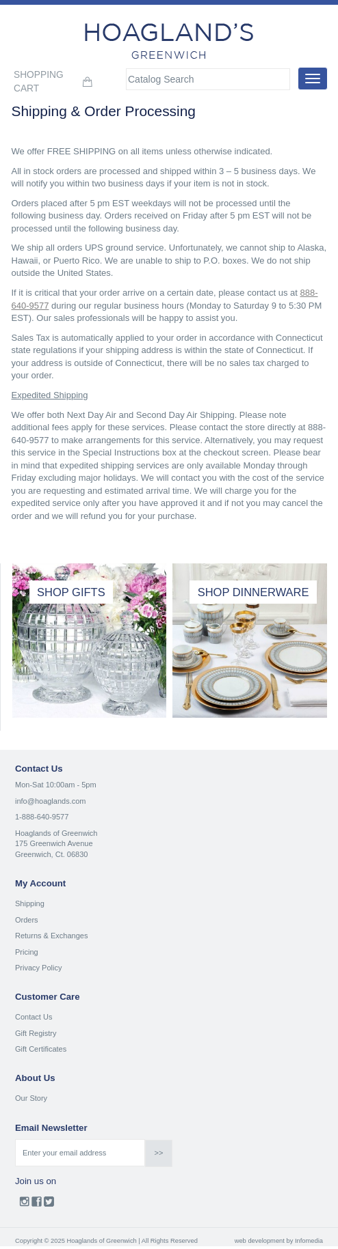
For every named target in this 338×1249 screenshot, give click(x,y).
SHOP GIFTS (71, 592)
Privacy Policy (38, 968)
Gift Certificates (40, 1049)
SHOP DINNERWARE (253, 592)
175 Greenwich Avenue (54, 843)
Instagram (24, 1204)
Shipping (29, 903)
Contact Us (33, 1017)
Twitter (49, 1204)
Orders (26, 920)
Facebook (36, 1204)
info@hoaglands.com (50, 801)
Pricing (26, 952)
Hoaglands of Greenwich (56, 833)
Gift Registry (36, 1033)
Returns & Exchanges (51, 935)
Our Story (31, 1098)
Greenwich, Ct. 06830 (51, 854)
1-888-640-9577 (41, 817)
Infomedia (309, 1240)
